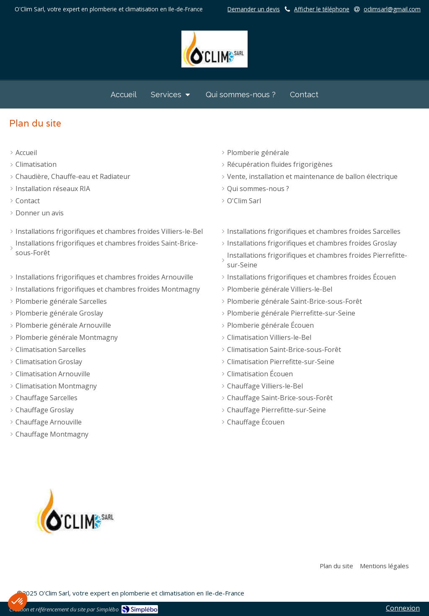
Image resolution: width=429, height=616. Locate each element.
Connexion (403, 608)
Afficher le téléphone (321, 9)
